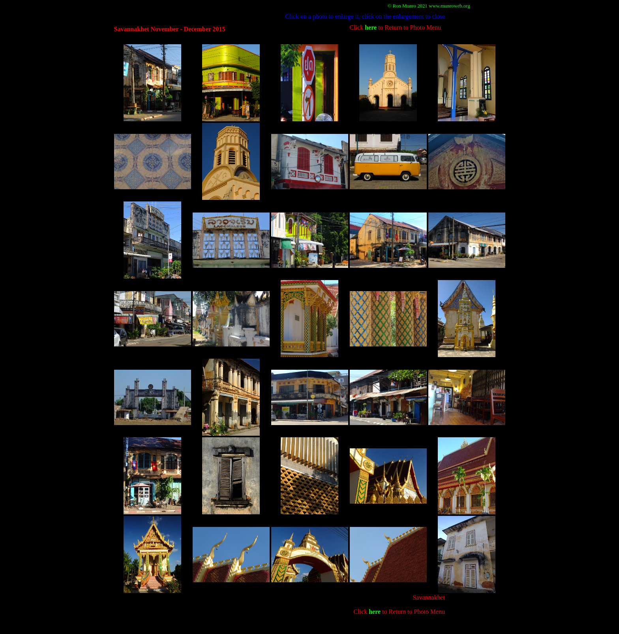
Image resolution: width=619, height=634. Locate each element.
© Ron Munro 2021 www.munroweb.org (429, 6)
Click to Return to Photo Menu (395, 27)
